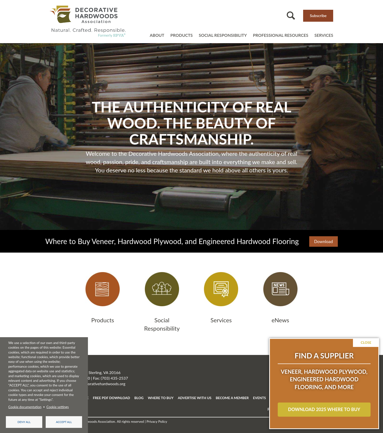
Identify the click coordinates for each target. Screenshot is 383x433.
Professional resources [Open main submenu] (280, 35)
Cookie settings (57, 407)
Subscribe (318, 15)
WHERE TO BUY (160, 398)
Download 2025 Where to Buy (324, 409)
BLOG (139, 398)
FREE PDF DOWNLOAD (111, 398)
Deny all (24, 421)
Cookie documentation (25, 407)
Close (366, 342)
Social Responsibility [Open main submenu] (223, 35)
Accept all (64, 421)
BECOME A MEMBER (232, 398)
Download (323, 241)
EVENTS (259, 398)
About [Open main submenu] (157, 35)
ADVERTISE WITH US (195, 398)
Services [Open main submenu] (323, 35)
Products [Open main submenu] (181, 35)
